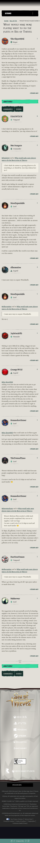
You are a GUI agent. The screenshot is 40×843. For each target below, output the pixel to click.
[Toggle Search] (35, 13)
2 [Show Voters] (37, 145)
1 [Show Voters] (37, 38)
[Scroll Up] (14, 841)
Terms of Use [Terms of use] (28, 819)
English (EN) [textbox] (16, 785)
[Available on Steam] (20, 736)
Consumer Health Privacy (20, 823)
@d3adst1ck (6, 158)
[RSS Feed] (3, 21)
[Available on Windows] (20, 729)
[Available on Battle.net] (20, 748)
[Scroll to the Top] (11, 841)
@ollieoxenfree (6, 307)
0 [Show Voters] (37, 369)
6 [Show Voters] (37, 116)
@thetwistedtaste (7, 509)
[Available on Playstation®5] (20, 723)
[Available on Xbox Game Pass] (20, 742)
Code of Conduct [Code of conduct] (21, 821)
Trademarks (31, 821)
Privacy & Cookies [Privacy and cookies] (9, 821)
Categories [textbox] (8, 13)
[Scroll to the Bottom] (28, 841)
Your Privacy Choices (16, 819)
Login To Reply (7, 101)
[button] (18, 13)
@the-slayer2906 (7, 382)
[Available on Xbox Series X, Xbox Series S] (20, 717)
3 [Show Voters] (37, 267)
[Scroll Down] (26, 841)
